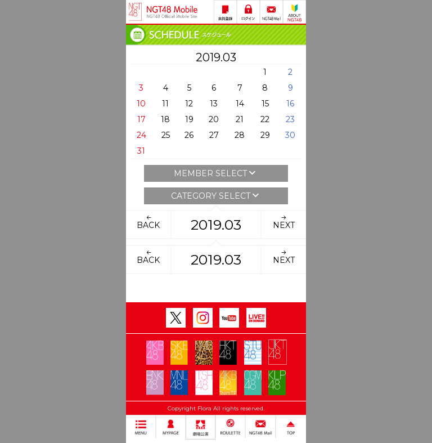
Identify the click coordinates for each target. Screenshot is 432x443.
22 (264, 119)
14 (240, 104)
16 (290, 104)
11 (165, 104)
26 (189, 135)
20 (214, 119)
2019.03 (216, 224)
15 (265, 104)
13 (214, 104)
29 (265, 135)
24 (141, 135)
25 (165, 135)
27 (214, 135)
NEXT (284, 221)
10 (141, 104)
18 (165, 119)
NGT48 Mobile (172, 12)
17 (141, 119)
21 (240, 119)
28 (240, 135)
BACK (148, 221)
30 (290, 135)
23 (290, 119)
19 (189, 119)
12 (189, 104)
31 (141, 151)
